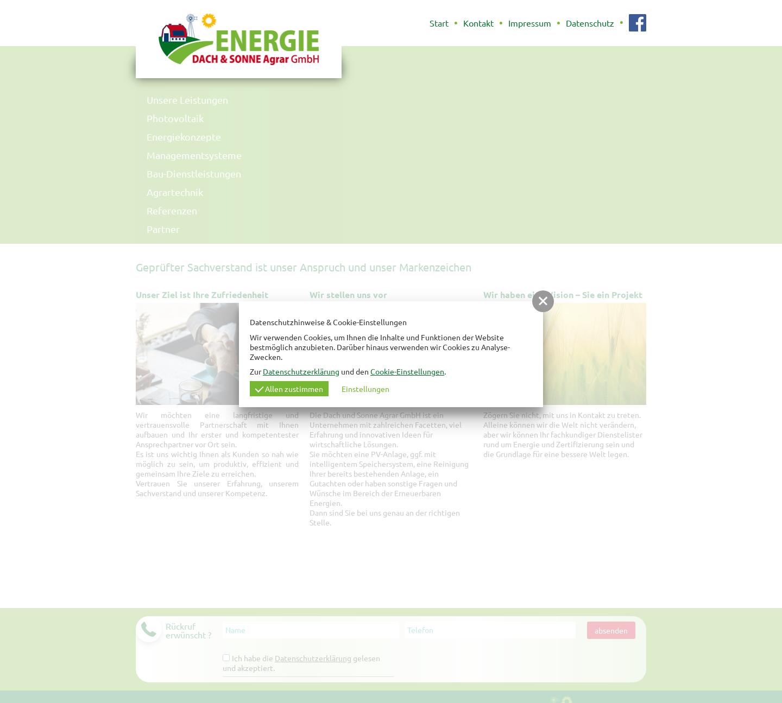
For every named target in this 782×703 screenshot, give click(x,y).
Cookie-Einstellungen (407, 371)
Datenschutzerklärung (301, 371)
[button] (543, 301)
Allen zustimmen (289, 389)
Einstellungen (365, 389)
